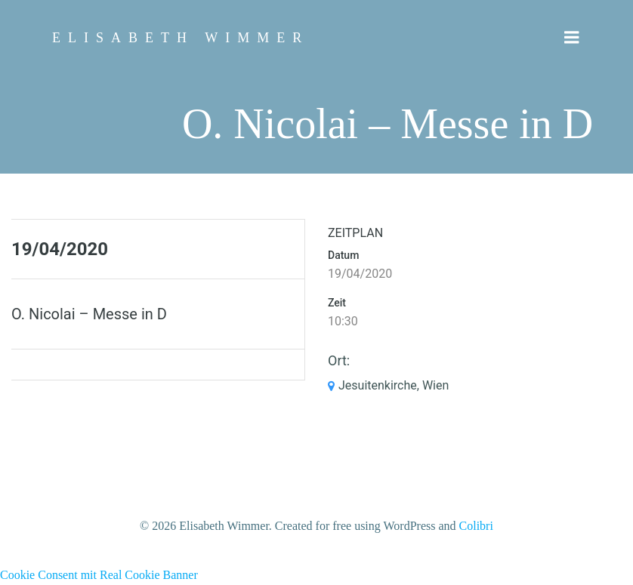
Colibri (476, 525)
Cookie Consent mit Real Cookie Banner (99, 574)
